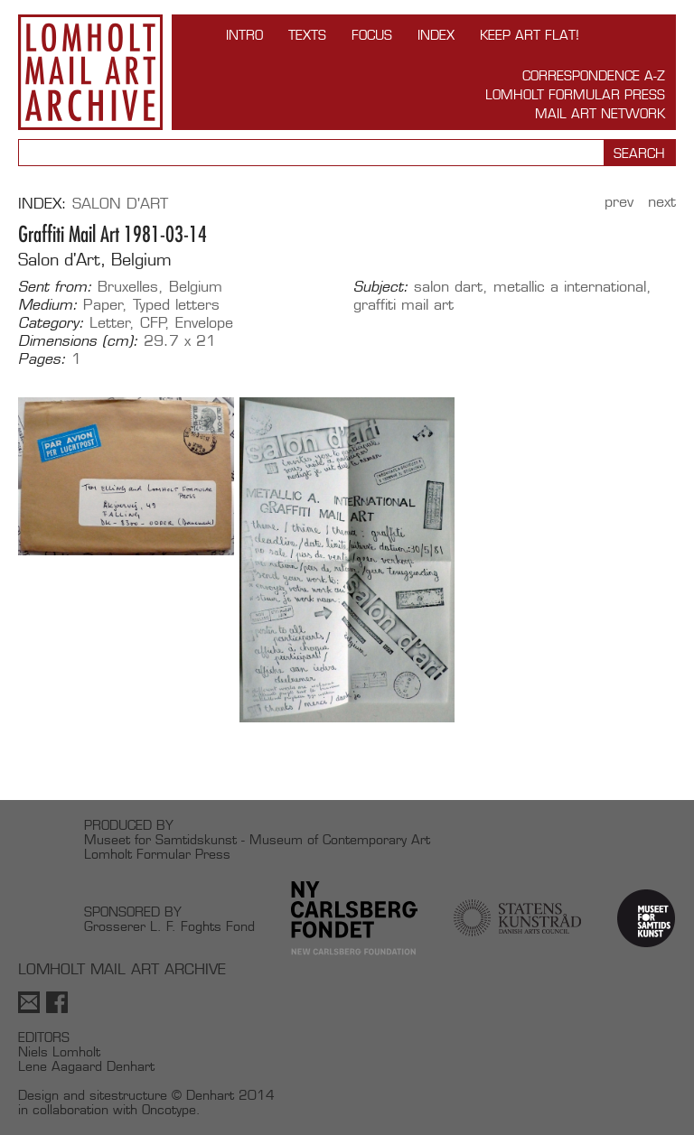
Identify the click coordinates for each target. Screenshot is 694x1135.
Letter (109, 322)
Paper (103, 304)
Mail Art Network (600, 113)
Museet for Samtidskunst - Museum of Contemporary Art (257, 839)
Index (436, 34)
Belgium (195, 286)
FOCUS (372, 34)
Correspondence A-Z (593, 75)
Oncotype (169, 1109)
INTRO (244, 34)
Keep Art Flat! (529, 34)
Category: (51, 323)
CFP (153, 322)
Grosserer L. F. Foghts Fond (169, 926)
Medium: (48, 305)
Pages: (42, 359)
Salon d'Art (120, 203)
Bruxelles (128, 286)
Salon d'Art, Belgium (95, 259)
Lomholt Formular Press (575, 94)
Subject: (380, 287)
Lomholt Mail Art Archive (90, 72)
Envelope (204, 322)
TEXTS (307, 34)
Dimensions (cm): (78, 341)
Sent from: (55, 287)
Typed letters (176, 304)
